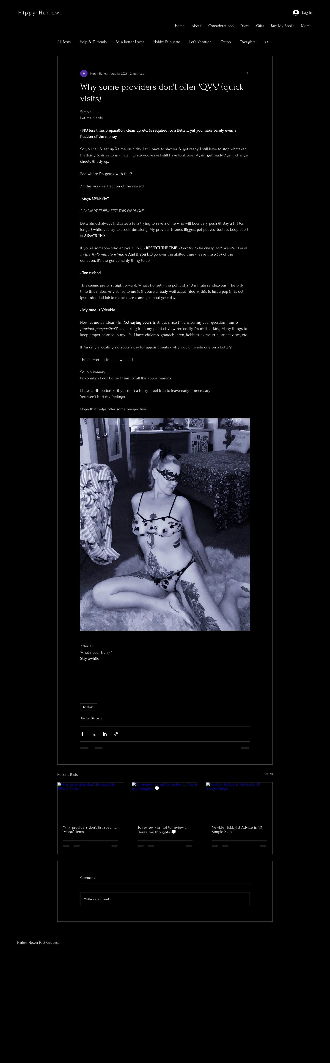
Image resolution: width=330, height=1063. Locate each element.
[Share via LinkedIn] (105, 734)
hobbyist (88, 707)
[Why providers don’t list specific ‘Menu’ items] (91, 801)
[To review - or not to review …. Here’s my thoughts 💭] (165, 801)
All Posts (64, 42)
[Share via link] (116, 734)
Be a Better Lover (130, 42)
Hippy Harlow (39, 13)
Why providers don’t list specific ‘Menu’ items (90, 829)
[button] (267, 42)
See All (268, 774)
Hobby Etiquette (166, 42)
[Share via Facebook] (82, 734)
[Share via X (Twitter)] (93, 734)
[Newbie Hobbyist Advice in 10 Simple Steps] (239, 801)
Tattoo (226, 42)
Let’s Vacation (200, 42)
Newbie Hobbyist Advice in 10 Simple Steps (237, 829)
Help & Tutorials (93, 42)
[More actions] (247, 73)
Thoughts (247, 42)
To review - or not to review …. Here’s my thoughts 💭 (163, 829)
